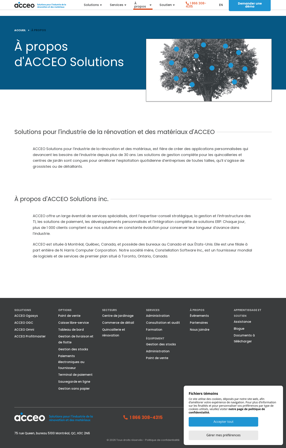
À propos (140, 8)
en (221, 8)
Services (117, 8)
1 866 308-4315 (196, 8)
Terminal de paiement (75, 374)
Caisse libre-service (73, 322)
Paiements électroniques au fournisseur (71, 362)
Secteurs (109, 310)
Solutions (91, 8)
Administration (158, 315)
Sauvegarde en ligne (74, 381)
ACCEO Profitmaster (30, 336)
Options (65, 310)
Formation (154, 329)
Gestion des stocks (73, 349)
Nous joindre (199, 329)
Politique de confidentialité (162, 440)
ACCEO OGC (23, 322)
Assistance (242, 321)
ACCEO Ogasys (26, 315)
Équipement (155, 338)
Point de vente (69, 315)
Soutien (166, 8)
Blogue (239, 328)
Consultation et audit (163, 322)
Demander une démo (250, 8)
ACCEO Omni (24, 329)
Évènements (199, 315)
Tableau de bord (71, 329)
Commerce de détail (118, 322)
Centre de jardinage (117, 315)
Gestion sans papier (74, 388)
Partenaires (199, 322)
